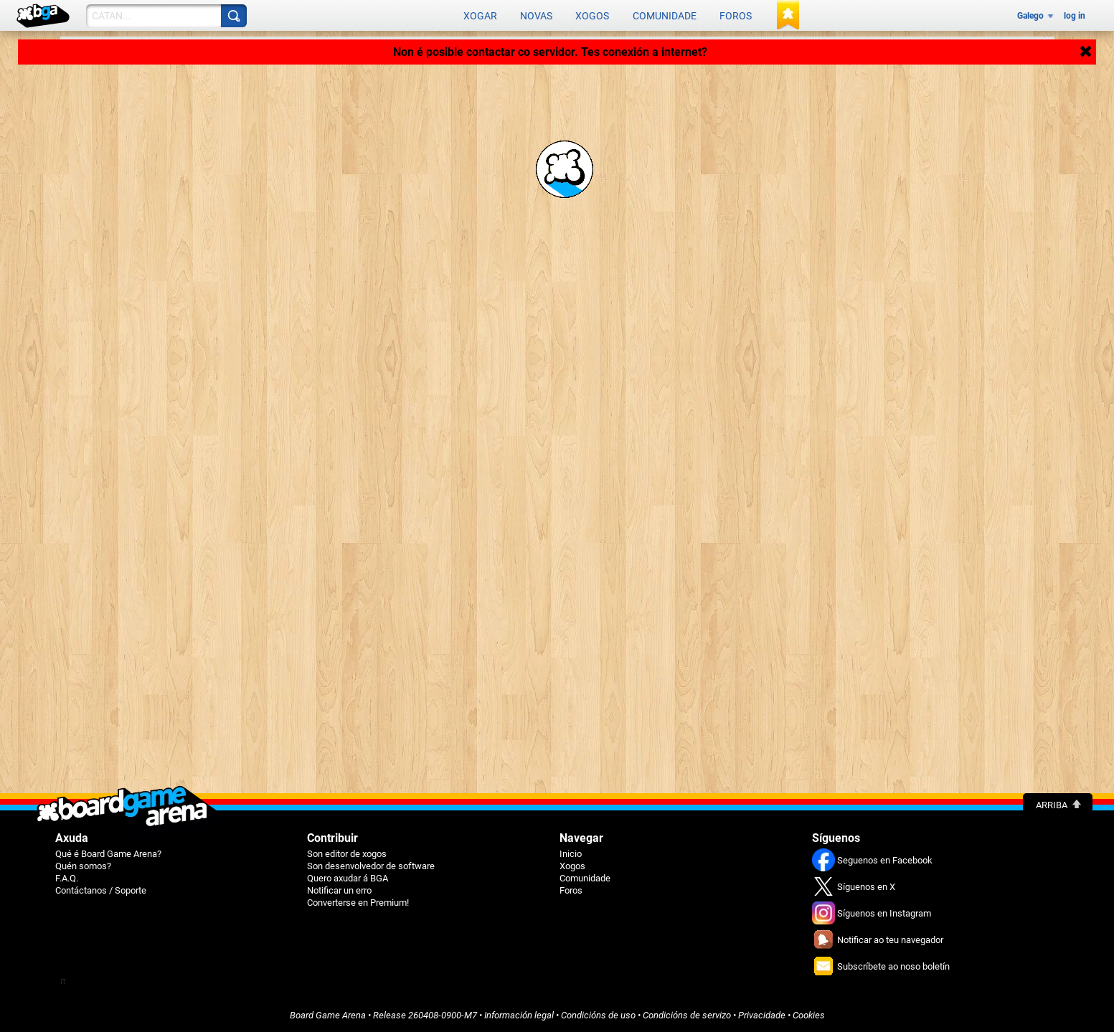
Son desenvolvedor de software (371, 866)
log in (1074, 16)
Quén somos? (83, 866)
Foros (735, 16)
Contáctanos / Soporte (100, 890)
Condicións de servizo (687, 1015)
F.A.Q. (66, 878)
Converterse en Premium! (358, 902)
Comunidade (665, 16)
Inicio (571, 853)
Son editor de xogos (347, 853)
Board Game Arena (328, 1015)
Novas (536, 16)
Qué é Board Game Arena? (108, 853)
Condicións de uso (598, 1015)
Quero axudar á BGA (347, 878)
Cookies (809, 1015)
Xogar (480, 16)
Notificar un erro (339, 890)
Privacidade (761, 1015)
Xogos (592, 16)
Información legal (519, 1015)
